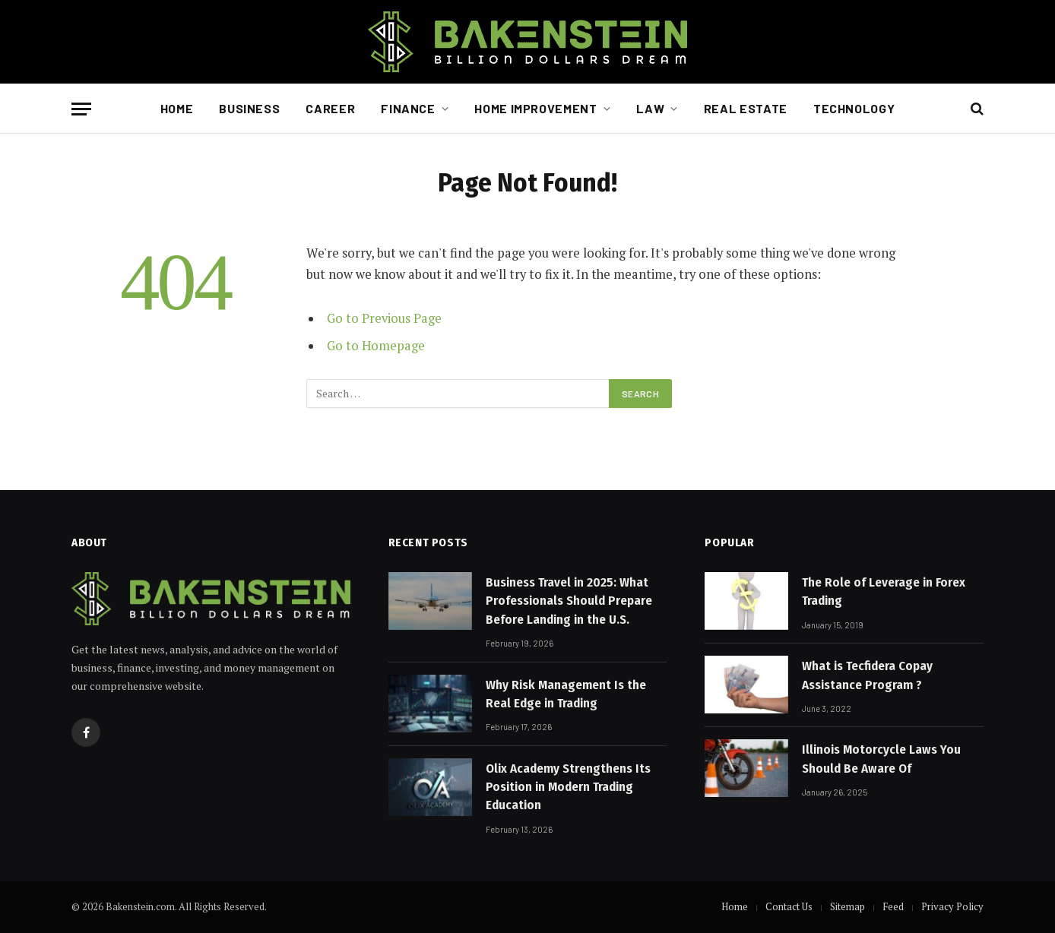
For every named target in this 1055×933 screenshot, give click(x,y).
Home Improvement (535, 108)
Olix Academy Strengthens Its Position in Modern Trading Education (568, 787)
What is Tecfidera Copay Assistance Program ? (867, 675)
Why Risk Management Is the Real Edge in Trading (566, 694)
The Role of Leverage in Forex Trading (883, 591)
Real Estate (745, 108)
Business (249, 108)
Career (330, 108)
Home (177, 108)
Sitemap (847, 906)
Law (650, 108)
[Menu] (81, 109)
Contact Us (789, 906)
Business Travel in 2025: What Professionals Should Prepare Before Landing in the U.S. (569, 601)
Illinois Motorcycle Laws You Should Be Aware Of (881, 759)
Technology (854, 108)
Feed (893, 906)
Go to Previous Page (384, 318)
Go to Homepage (376, 345)
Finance (408, 108)
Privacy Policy (952, 906)
